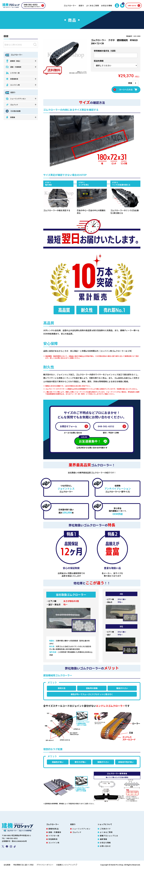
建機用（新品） (13, 60)
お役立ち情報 (106, 5)
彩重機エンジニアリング (66, 865)
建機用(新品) (53, 829)
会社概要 (7, 865)
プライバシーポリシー (45, 865)
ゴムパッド (12, 104)
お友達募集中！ (90, 440)
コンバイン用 (13, 85)
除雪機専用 (12, 79)
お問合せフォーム (68, 426)
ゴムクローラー (70, 5)
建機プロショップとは (109, 836)
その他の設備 (12, 111)
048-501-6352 (106, 426)
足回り (81, 5)
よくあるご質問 (92, 5)
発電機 (10, 117)
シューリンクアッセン (16, 98)
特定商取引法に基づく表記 (23, 865)
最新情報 (103, 839)
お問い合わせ (132, 5)
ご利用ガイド (105, 829)
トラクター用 (12, 73)
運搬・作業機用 (13, 67)
